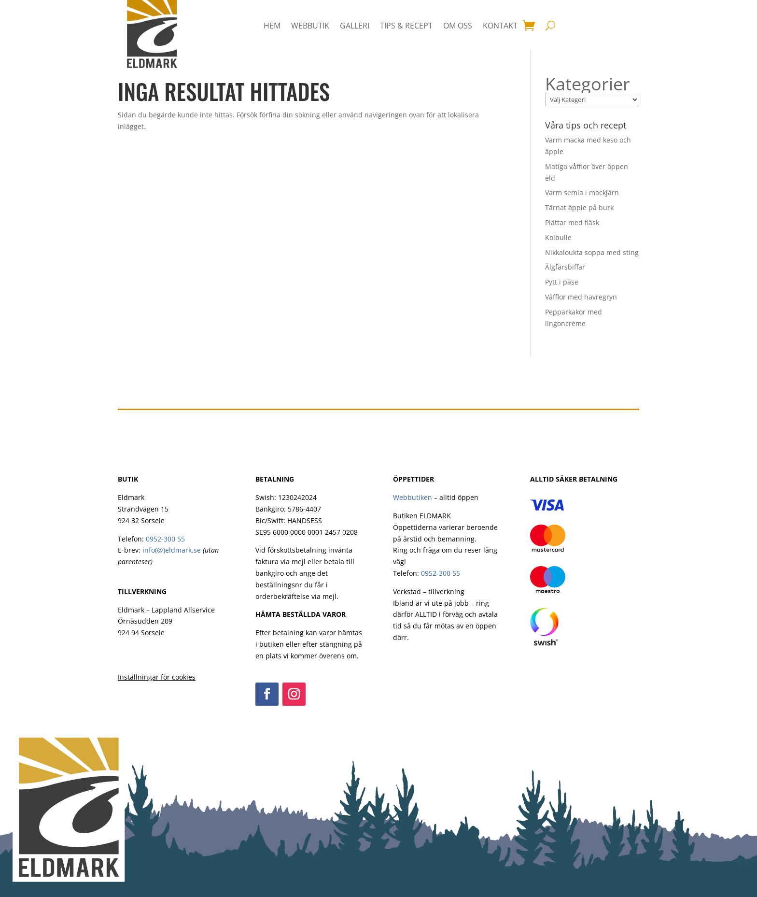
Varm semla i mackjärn (582, 192)
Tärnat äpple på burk (579, 207)
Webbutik (310, 25)
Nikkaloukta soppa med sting (592, 252)
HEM (272, 25)
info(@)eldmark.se (171, 550)
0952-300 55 (165, 538)
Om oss (457, 25)
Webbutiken (412, 497)
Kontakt (500, 25)
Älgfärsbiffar (565, 266)
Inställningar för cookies (157, 677)
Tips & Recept (406, 25)
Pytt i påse (561, 281)
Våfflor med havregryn (581, 296)
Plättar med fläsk (572, 222)
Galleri (354, 25)
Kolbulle (558, 237)
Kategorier (587, 84)
